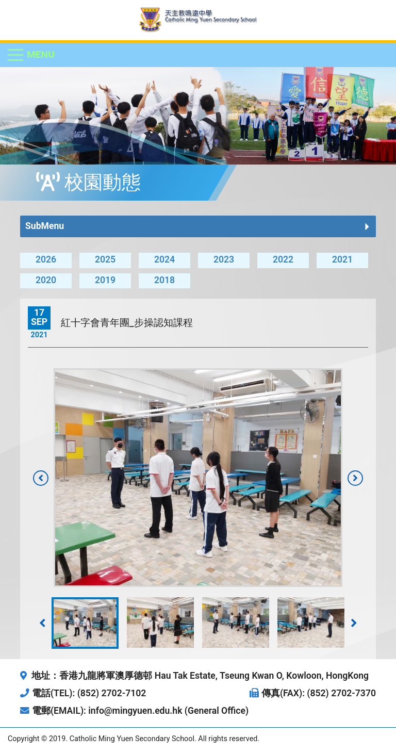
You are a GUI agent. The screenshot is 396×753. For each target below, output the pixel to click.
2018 (164, 280)
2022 (283, 259)
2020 (46, 280)
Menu (41, 54)
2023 (223, 259)
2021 (342, 259)
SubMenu (44, 226)
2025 (105, 259)
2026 (46, 259)
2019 (105, 280)
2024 (164, 259)
